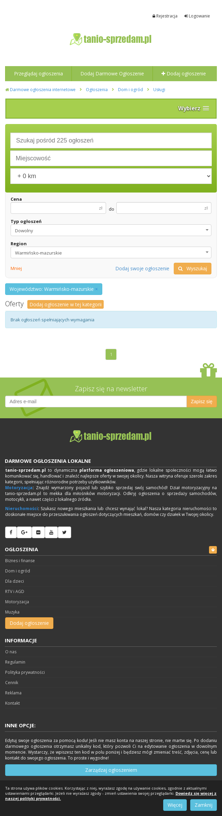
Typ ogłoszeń (26, 221)
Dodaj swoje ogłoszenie (142, 268)
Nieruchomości (21, 508)
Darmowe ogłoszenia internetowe (40, 89)
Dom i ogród (130, 89)
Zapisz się (201, 401)
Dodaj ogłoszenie (183, 73)
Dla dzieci (14, 581)
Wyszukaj (192, 268)
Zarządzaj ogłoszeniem (111, 770)
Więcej (175, 805)
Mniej (16, 268)
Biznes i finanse (20, 561)
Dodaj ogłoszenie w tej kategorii (65, 304)
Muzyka (12, 612)
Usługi (159, 89)
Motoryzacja (18, 488)
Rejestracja (165, 16)
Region (19, 243)
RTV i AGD (14, 591)
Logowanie (197, 16)
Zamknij (203, 805)
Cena (16, 199)
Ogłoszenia (97, 89)
